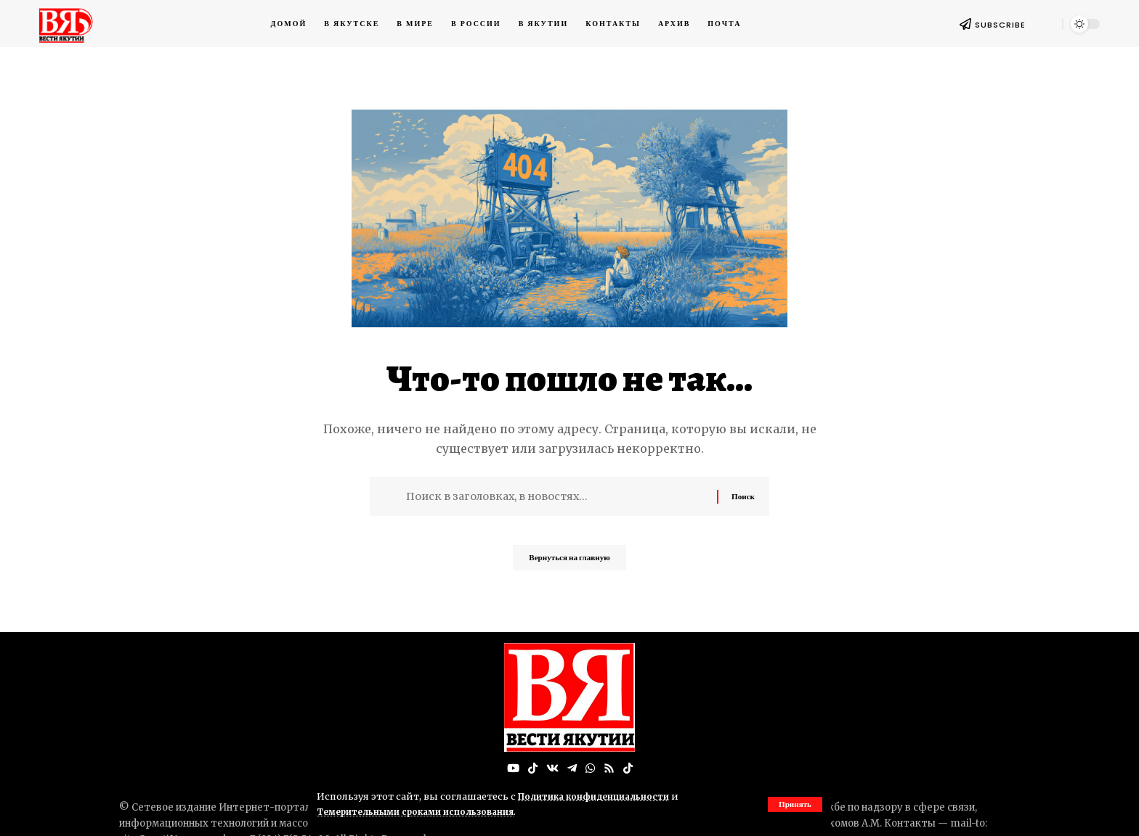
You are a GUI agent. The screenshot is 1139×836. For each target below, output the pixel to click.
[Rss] (610, 769)
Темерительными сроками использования (423, 811)
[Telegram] (571, 769)
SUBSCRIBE (1000, 24)
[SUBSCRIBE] (965, 24)
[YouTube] (510, 769)
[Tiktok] (630, 769)
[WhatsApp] (590, 769)
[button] (793, 804)
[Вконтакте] (551, 769)
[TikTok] (531, 769)
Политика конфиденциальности (599, 796)
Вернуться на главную (569, 562)
